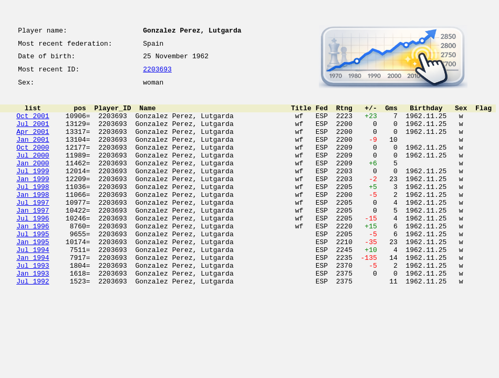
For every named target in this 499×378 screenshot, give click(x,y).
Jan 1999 (32, 200)
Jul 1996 (32, 248)
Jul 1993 (32, 304)
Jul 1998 (32, 210)
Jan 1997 (32, 238)
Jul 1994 (32, 285)
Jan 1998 (32, 219)
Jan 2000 (32, 181)
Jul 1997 (32, 229)
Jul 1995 (32, 266)
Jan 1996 (32, 257)
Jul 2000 (32, 172)
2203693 (157, 74)
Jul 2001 (32, 134)
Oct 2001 (32, 125)
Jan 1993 (32, 314)
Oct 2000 (32, 162)
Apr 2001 (32, 144)
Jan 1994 (32, 295)
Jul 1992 (32, 323)
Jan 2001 (32, 153)
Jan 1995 (32, 276)
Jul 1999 (32, 191)
